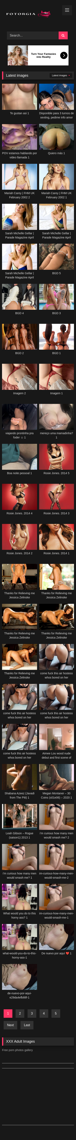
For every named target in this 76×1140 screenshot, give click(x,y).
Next (10, 1025)
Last (27, 1025)
